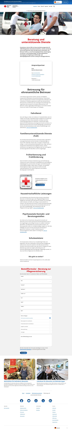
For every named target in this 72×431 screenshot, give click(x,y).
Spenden (46, 6)
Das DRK (50, 6)
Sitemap (54, 412)
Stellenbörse (22, 414)
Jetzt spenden (6, 408)
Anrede (22, 276)
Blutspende (22, 416)
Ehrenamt (22, 412)
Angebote (35, 6)
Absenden (23, 353)
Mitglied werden (23, 408)
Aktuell (42, 6)
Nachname (23, 289)
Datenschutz (54, 422)
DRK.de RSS (54, 416)
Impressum (54, 414)
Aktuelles (38, 410)
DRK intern (54, 418)
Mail (22, 310)
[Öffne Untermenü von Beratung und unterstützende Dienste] (36, 9)
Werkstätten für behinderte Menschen (16, 381)
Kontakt (53, 410)
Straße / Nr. (23, 293)
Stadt (22, 302)
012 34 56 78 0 (36, 73)
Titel (21, 280)
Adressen (54, 408)
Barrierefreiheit (55, 420)
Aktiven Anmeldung (23, 410)
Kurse (39, 6)
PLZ (22, 297)
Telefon (22, 306)
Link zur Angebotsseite (31, 127)
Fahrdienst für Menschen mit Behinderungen (51, 381)
